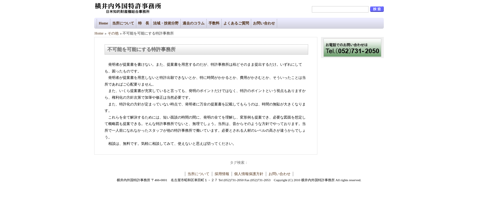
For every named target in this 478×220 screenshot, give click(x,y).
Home (103, 23)
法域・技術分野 (166, 23)
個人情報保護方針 (248, 174)
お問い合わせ (264, 23)
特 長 (143, 23)
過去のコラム (194, 23)
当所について (123, 23)
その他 (113, 33)
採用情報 (222, 174)
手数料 (214, 23)
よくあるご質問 (236, 23)
